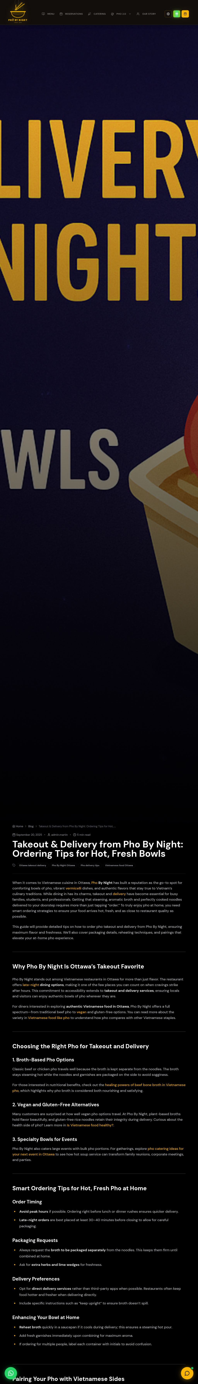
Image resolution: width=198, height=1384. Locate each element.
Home (17, 826)
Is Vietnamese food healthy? (90, 1125)
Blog (30, 826)
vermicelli (73, 888)
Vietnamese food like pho (49, 1017)
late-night (31, 985)
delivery (119, 894)
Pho (94, 882)
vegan (81, 1012)
